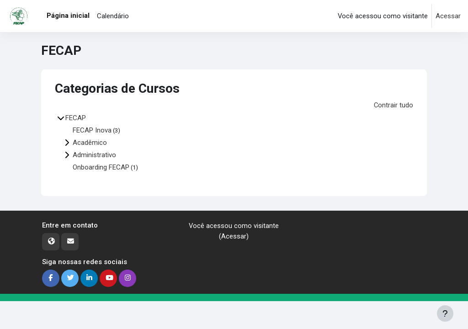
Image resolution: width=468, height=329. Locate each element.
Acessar (448, 16)
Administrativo (94, 154)
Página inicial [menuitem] (68, 15)
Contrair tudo (393, 105)
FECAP (75, 117)
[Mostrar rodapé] (445, 313)
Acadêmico (90, 142)
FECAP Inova (92, 130)
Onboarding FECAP (101, 167)
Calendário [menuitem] (113, 16)
